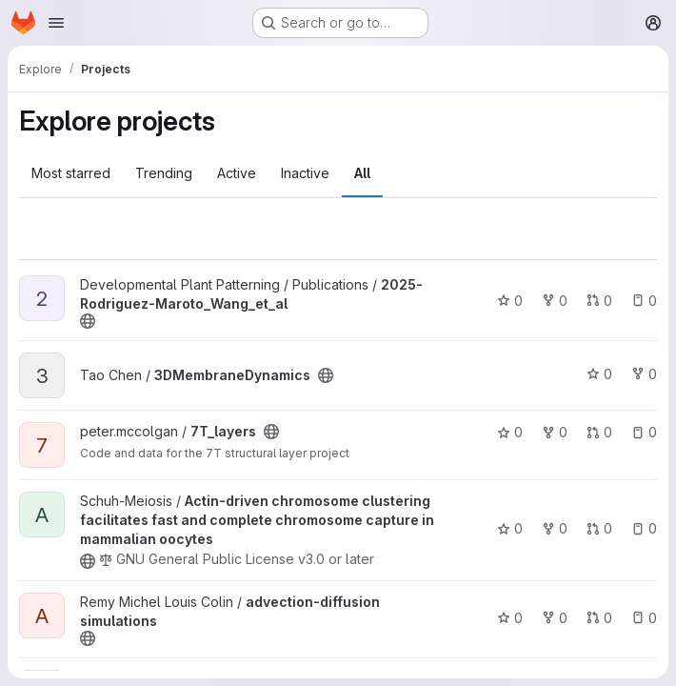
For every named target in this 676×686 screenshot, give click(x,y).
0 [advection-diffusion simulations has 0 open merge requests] (599, 618)
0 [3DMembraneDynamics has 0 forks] (644, 374)
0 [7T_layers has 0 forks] (554, 432)
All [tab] (362, 173)
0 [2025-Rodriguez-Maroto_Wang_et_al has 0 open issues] (644, 301)
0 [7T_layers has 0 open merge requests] (599, 432)
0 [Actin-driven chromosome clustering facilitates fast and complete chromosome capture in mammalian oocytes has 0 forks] (554, 528)
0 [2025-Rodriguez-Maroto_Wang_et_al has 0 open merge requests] (599, 301)
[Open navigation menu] (56, 23)
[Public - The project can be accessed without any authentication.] (87, 321)
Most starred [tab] (70, 173)
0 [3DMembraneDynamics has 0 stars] (599, 374)
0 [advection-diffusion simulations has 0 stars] (510, 618)
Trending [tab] (163, 173)
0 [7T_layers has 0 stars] (510, 432)
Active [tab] (236, 173)
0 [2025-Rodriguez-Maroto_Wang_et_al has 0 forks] (554, 301)
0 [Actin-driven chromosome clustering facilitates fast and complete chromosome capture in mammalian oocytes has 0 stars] (510, 528)
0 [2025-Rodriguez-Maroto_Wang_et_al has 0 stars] (510, 301)
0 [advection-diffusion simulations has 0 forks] (554, 618)
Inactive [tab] (305, 173)
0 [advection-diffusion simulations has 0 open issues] (644, 618)
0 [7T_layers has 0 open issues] (644, 432)
